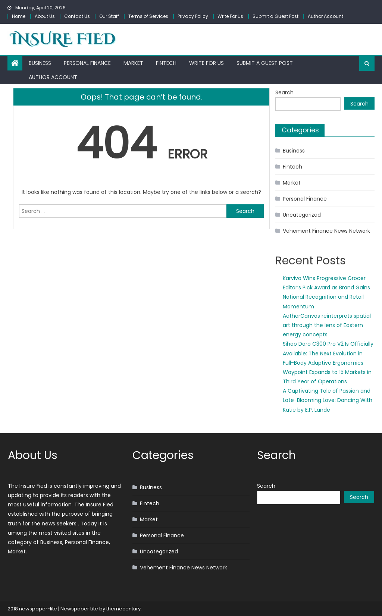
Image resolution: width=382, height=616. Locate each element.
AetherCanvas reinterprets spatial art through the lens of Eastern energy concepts (327, 325)
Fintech (166, 63)
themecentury (123, 608)
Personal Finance (87, 63)
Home (18, 16)
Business (40, 63)
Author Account (325, 16)
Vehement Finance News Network (326, 231)
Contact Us (77, 16)
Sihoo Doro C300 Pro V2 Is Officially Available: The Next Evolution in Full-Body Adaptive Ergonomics (328, 353)
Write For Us (230, 16)
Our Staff (109, 16)
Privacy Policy (193, 16)
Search (284, 92)
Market (133, 63)
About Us (45, 16)
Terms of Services (148, 16)
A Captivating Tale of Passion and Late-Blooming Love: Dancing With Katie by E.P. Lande (327, 400)
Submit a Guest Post (275, 16)
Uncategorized (302, 215)
